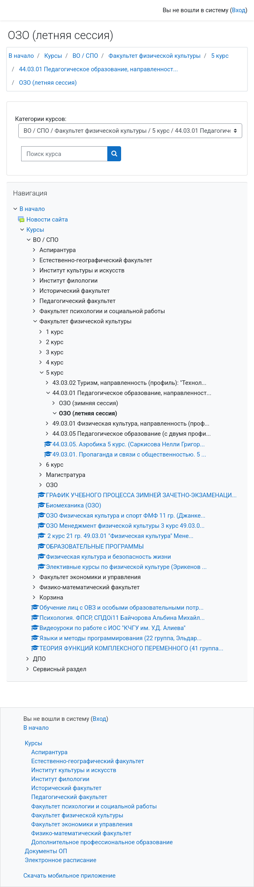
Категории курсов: (40, 119)
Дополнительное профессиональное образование (102, 842)
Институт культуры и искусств (74, 770)
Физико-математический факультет (81, 833)
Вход (238, 10)
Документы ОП (46, 851)
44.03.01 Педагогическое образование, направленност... (98, 69)
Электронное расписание (60, 860)
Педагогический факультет (69, 797)
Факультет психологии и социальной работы (94, 806)
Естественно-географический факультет (87, 761)
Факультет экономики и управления (81, 824)
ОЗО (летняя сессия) (48, 82)
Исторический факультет (66, 788)
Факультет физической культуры (155, 55)
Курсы (53, 55)
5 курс (219, 55)
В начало (21, 55)
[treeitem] (127, 208)
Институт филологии (60, 779)
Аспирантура (49, 752)
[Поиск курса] (64, 153)
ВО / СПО (85, 55)
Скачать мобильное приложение (70, 875)
